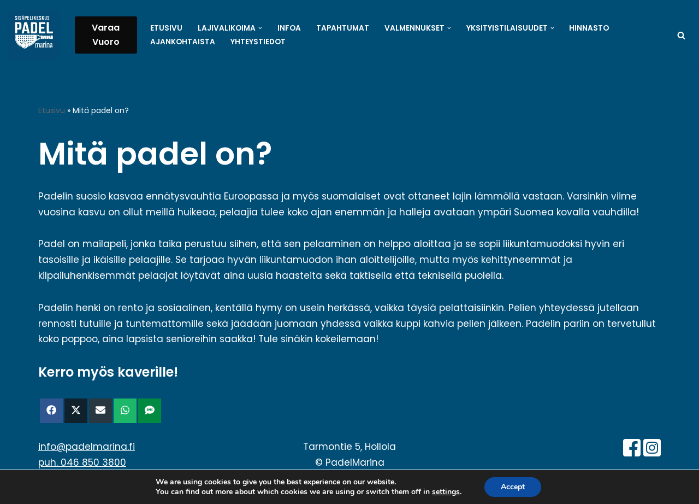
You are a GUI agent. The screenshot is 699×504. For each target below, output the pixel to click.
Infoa (289, 28)
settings (446, 492)
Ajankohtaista (182, 42)
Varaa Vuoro (106, 34)
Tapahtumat (342, 28)
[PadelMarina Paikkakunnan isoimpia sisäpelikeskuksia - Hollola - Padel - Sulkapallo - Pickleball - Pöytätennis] (33, 35)
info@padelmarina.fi (86, 446)
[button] (260, 28)
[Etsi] (681, 35)
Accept (513, 487)
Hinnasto (589, 28)
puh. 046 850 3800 (82, 462)
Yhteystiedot (258, 42)
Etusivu (166, 28)
